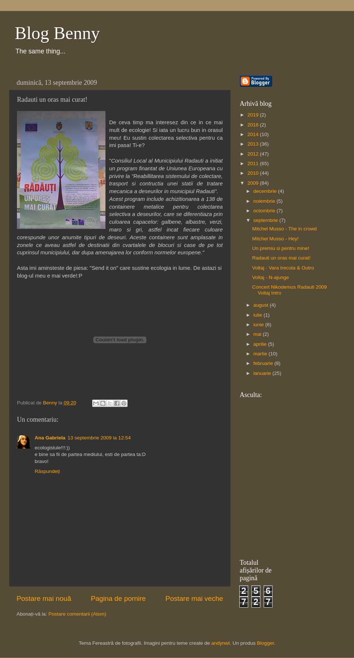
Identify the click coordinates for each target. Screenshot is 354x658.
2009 (253, 183)
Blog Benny (57, 33)
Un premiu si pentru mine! (280, 248)
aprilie (260, 344)
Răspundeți (47, 471)
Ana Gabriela (50, 438)
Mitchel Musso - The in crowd (284, 228)
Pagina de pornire (118, 598)
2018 (253, 125)
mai (258, 334)
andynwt (220, 643)
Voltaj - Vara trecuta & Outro (283, 268)
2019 (253, 115)
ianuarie (263, 373)
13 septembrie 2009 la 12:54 (99, 438)
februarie (263, 363)
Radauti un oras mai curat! (281, 258)
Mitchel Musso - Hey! (275, 238)
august (261, 305)
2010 (253, 173)
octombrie (265, 210)
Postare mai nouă (44, 598)
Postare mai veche (194, 598)
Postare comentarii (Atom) (77, 614)
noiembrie (265, 201)
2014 (253, 134)
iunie (259, 324)
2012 (253, 154)
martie (260, 353)
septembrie (266, 220)
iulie (258, 315)
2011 (253, 163)
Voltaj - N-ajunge (270, 277)
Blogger (265, 643)
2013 (253, 144)
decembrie (265, 191)
